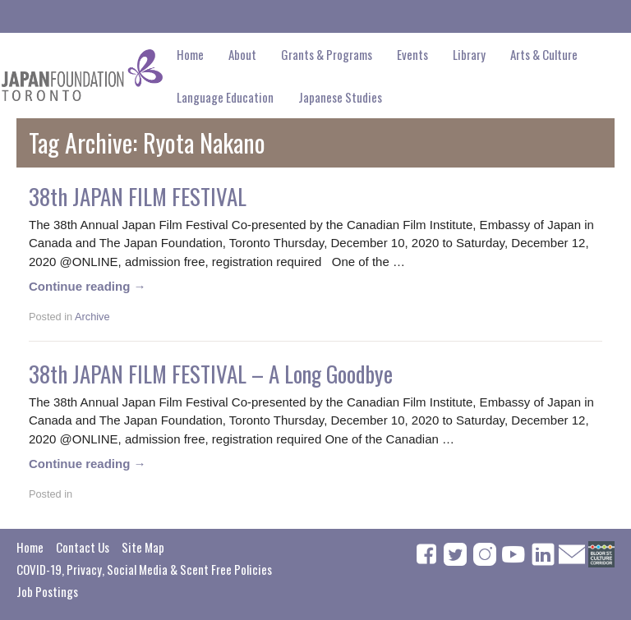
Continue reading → (87, 286)
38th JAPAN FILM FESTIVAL (137, 196)
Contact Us (82, 547)
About (242, 54)
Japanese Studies (340, 97)
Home (190, 54)
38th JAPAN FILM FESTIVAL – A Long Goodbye (211, 373)
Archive (92, 316)
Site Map (143, 547)
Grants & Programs (326, 54)
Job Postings (47, 591)
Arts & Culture (544, 54)
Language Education (225, 97)
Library (469, 54)
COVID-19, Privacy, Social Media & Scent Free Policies (144, 569)
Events (412, 54)
